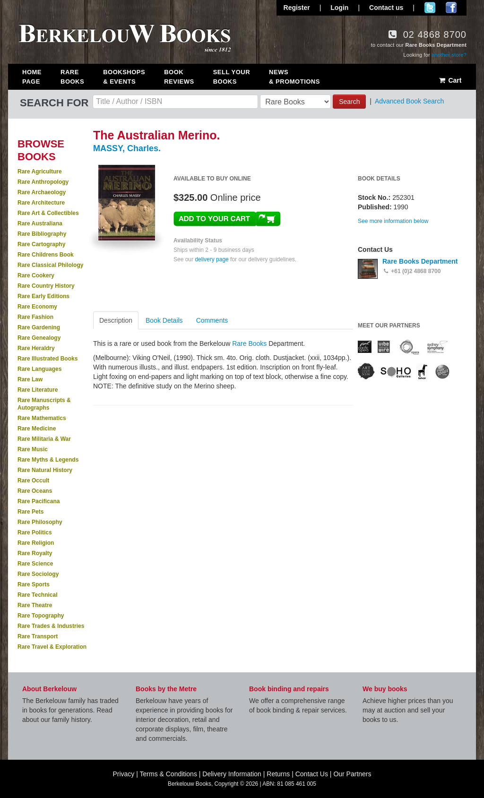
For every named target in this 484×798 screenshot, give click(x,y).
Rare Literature (37, 389)
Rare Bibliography (41, 234)
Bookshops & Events (124, 77)
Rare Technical (37, 595)
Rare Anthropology (43, 182)
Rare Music (32, 449)
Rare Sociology (38, 574)
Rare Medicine (36, 428)
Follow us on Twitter (430, 7)
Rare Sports (33, 584)
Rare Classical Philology (50, 265)
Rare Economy (37, 306)
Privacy (123, 774)
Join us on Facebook (451, 7)
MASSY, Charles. (127, 148)
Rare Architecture (41, 202)
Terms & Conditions (168, 774)
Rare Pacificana (38, 501)
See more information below (393, 221)
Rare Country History (46, 286)
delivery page (211, 259)
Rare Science (35, 563)
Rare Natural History (44, 470)
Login (339, 7)
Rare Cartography (41, 244)
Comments (212, 320)
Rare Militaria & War (44, 439)
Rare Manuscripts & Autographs (44, 404)
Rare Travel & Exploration (51, 647)
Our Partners (352, 774)
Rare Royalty (34, 553)
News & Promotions (294, 77)
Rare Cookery (35, 275)
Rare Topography (40, 615)
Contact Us (311, 774)
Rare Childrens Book (45, 254)
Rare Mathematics (41, 418)
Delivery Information (231, 774)
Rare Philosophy (39, 522)
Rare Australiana (39, 223)
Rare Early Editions (43, 296)
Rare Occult (33, 480)
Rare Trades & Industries (50, 626)
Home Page (32, 77)
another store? (449, 55)
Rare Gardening (38, 327)
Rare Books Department (420, 261)
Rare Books (72, 77)
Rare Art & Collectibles (48, 213)
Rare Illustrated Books (47, 358)
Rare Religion (35, 543)
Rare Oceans (34, 491)
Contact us (386, 7)
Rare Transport (37, 636)
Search (349, 101)
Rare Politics (34, 532)
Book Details (164, 320)
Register (297, 7)
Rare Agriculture (39, 171)
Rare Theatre (34, 605)
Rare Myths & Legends (47, 459)
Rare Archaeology (41, 192)
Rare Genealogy (38, 338)
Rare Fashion (35, 317)
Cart (449, 80)
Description (115, 320)
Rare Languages (39, 369)
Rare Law (30, 379)
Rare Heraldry (36, 348)
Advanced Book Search (409, 101)
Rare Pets (30, 511)
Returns (278, 774)
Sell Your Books (231, 77)
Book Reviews (179, 77)
